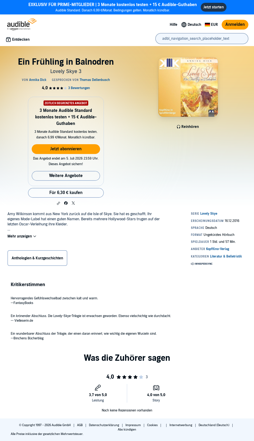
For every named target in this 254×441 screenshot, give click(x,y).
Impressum (133, 425)
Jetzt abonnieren (65, 149)
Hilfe (173, 24)
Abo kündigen (127, 429)
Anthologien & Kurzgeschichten (37, 258)
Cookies (152, 425)
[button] (58, 203)
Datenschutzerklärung (104, 425)
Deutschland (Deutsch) (214, 425)
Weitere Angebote (66, 175)
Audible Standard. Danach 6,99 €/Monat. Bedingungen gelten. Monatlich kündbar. (112, 7)
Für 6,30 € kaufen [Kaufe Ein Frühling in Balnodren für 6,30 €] (65, 192)
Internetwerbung (181, 425)
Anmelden (235, 24)
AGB (80, 425)
